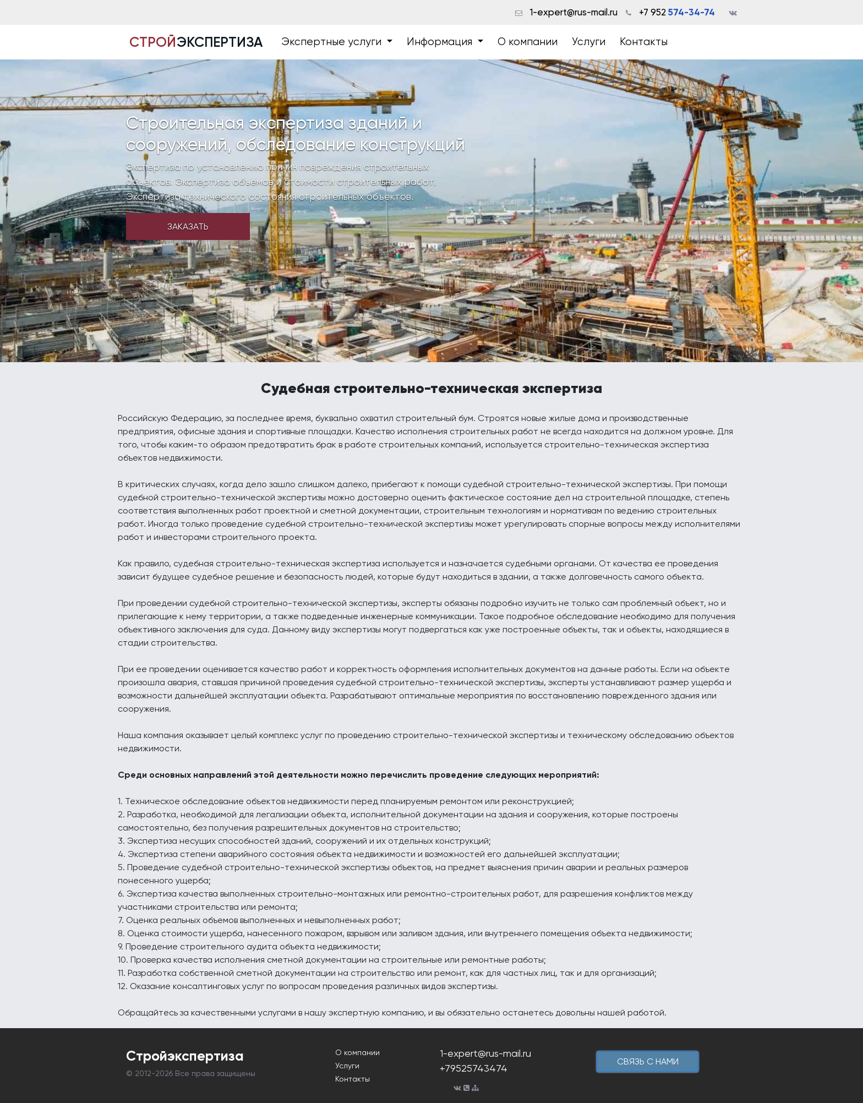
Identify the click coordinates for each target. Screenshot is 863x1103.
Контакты (644, 42)
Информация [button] (441, 42)
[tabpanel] (431, 210)
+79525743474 (473, 1068)
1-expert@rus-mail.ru (574, 12)
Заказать (188, 226)
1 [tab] (291, 320)
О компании (528, 42)
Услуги (588, 42)
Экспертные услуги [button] (332, 42)
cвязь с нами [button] (648, 1061)
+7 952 (677, 12)
